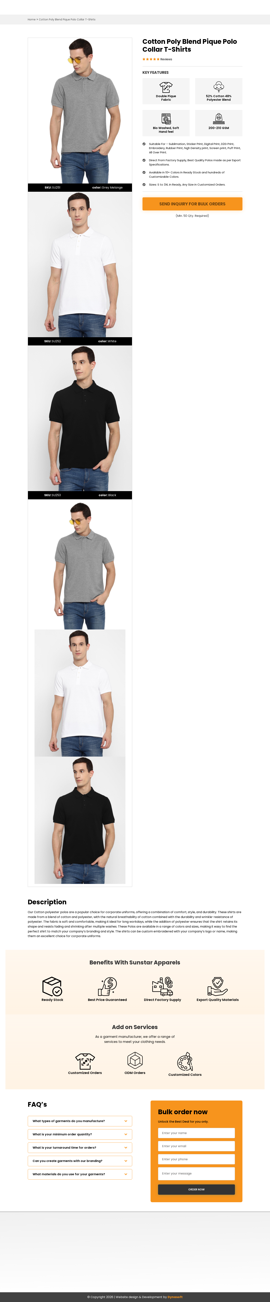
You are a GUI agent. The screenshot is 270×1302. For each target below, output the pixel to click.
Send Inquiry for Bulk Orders (192, 204)
